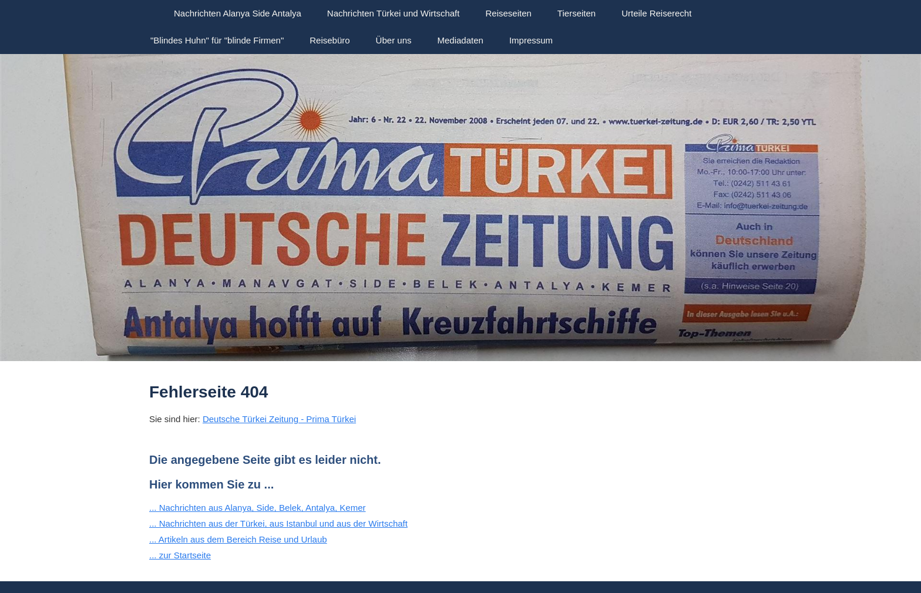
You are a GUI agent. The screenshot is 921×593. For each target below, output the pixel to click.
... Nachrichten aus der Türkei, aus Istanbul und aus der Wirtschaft (278, 523)
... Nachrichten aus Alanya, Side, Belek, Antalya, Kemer (257, 508)
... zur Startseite (180, 555)
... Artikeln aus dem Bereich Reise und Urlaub (238, 539)
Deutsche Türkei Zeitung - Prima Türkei (279, 419)
